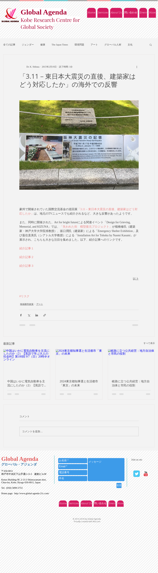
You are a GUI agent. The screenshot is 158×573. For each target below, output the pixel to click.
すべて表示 (149, 343)
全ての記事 (9, 44)
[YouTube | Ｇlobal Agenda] (146, 473)
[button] (150, 44)
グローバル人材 (112, 44)
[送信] (119, 485)
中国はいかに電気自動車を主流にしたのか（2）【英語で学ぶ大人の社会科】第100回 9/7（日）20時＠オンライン (26, 383)
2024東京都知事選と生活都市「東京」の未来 (79, 383)
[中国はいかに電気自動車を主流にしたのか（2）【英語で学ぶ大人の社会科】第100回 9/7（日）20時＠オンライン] (26, 362)
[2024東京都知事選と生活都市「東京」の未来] (79, 362)
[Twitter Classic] (136, 473)
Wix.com (96, 521)
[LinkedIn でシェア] (36, 315)
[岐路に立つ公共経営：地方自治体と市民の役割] (131, 362)
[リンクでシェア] (44, 315)
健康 (42, 44)
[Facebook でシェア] (20, 315)
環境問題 (79, 44)
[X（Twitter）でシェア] (28, 315)
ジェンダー (28, 44)
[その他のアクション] (137, 67)
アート (94, 44)
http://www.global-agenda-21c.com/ (31, 493)
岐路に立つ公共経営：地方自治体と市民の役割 (131, 383)
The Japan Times (60, 44)
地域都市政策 (27, 304)
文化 (130, 44)
